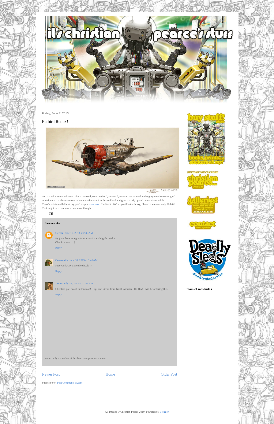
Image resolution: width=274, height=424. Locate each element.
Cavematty (61, 260)
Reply (58, 247)
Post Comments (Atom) (70, 382)
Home (110, 374)
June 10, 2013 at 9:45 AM (83, 260)
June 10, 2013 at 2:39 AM (79, 232)
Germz (59, 232)
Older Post (169, 374)
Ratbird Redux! (55, 121)
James (59, 283)
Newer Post (51, 374)
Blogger (164, 411)
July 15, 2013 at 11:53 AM (78, 283)
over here (94, 204)
